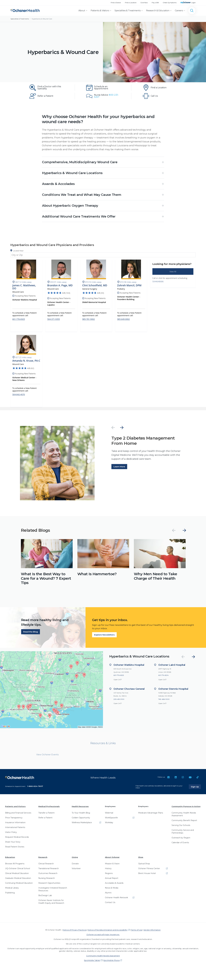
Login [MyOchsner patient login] (193, 3)
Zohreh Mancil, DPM (129, 285)
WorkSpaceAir (111, 817)
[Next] (121, 427)
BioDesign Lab (45, 895)
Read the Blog (30, 632)
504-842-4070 (18, 394)
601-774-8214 (163, 675)
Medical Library (12, 888)
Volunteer (76, 868)
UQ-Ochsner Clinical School (17, 868)
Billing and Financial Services (18, 813)
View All (172, 271)
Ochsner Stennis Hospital (173, 688)
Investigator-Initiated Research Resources (52, 889)
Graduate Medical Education (18, 878)
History (108, 868)
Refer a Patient (45, 817)
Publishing (10, 893)
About (81, 10)
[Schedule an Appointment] (103, 87)
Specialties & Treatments (128, 10)
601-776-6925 (18, 319)
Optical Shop (144, 863)
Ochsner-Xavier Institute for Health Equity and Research (51, 901)
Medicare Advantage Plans (150, 813)
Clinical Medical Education (17, 873)
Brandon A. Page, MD (60, 285)
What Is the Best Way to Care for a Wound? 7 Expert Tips (46, 578)
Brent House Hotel (147, 873)
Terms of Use (136, 930)
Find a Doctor (116, 3)
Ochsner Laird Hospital (171, 665)
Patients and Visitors (15, 806)
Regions (109, 873)
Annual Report (111, 878)
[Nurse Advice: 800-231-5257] (103, 96)
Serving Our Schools (181, 825)
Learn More (119, 466)
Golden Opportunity (81, 817)
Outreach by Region (181, 838)
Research (42, 857)
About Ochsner (112, 857)
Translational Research (48, 868)
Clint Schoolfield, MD (94, 285)
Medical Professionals (49, 806)
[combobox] (103, 255)
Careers (179, 10)
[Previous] (113, 427)
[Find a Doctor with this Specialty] (46, 87)
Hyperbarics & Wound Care (42, 19)
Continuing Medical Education (19, 883)
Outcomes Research (47, 873)
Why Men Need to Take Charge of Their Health (155, 576)
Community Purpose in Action (186, 806)
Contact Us (110, 902)
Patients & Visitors (100, 10)
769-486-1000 (163, 699)
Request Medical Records (17, 837)
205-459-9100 (119, 699)
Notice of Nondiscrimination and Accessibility (107, 930)
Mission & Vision (112, 863)
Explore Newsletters (104, 635)
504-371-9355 (53, 319)
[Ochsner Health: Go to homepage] (25, 10)
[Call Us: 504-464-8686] (159, 96)
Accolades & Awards (114, 883)
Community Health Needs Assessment (184, 814)
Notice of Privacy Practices (74, 930)
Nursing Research (46, 878)
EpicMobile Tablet (92, 960)
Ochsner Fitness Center (149, 868)
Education (10, 857)
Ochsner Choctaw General (129, 688)
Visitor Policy (11, 832)
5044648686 (158, 281)
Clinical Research (46, 863)
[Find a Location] (159, 87)
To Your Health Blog (81, 813)
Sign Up (196, 786)
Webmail (109, 813)
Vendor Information (152, 930)
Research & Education (157, 10)
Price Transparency (13, 817)
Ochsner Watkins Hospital (129, 665)
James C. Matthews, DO (24, 287)
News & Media (111, 888)
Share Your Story (12, 842)
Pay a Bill (155, 3)
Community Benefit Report (184, 820)
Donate (75, 863)
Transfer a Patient (46, 813)
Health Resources (80, 806)
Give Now (144, 3)
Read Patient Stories (14, 847)
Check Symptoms (169, 3)
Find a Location (131, 3)
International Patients (15, 827)
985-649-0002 (123, 319)
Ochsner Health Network (116, 897)
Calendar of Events (180, 842)
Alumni (108, 893)
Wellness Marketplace (82, 822)
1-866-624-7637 (35, 786)
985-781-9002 (88, 319)
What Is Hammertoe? (97, 574)
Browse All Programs (14, 863)
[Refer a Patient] (46, 96)
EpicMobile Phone (112, 960)
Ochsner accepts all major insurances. (103, 935)
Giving (75, 857)
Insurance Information (15, 822)
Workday (109, 822)
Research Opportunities (49, 883)
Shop (140, 857)
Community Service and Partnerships (183, 831)
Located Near (18, 251)
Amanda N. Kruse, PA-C (26, 360)
